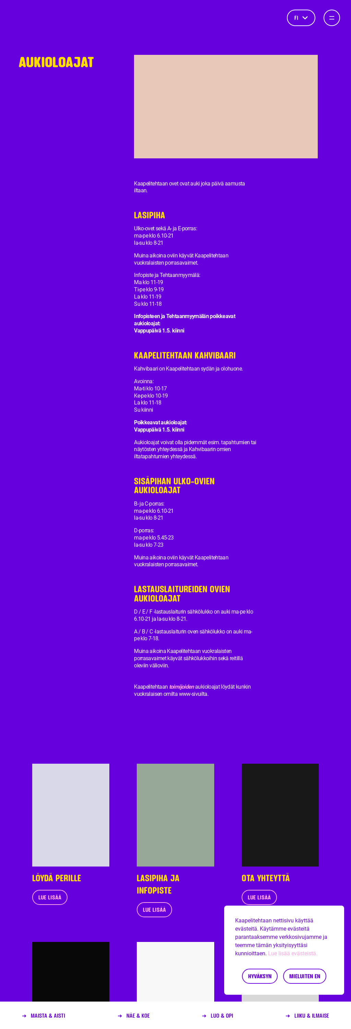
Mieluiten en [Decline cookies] (304, 976)
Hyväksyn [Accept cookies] (259, 976)
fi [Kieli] (301, 17)
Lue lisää (49, 897)
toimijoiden (181, 686)
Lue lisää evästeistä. (292, 953)
